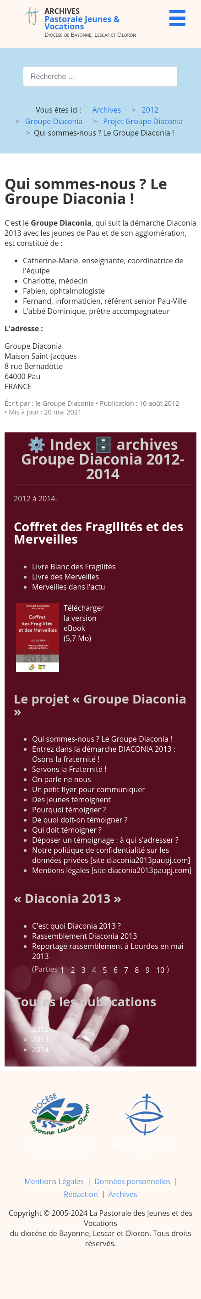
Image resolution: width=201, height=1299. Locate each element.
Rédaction (81, 1194)
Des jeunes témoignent (71, 799)
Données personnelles (132, 1181)
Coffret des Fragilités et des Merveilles (98, 532)
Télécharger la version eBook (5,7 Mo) (60, 637)
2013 (40, 1039)
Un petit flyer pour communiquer (88, 789)
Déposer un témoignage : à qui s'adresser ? (105, 840)
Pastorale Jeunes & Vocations (82, 18)
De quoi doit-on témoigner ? (79, 820)
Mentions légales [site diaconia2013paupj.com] (112, 870)
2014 (40, 1049)
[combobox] (100, 76)
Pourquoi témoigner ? (69, 810)
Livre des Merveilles (65, 577)
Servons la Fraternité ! (69, 769)
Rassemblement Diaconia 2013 (84, 936)
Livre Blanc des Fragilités (73, 567)
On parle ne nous (61, 779)
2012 (40, 1029)
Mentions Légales (54, 1181)
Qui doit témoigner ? (67, 830)
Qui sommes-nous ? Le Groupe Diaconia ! (102, 739)
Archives (123, 1194)
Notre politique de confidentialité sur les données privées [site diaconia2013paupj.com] (111, 855)
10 (160, 970)
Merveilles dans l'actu (68, 587)
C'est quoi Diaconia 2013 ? (76, 926)
